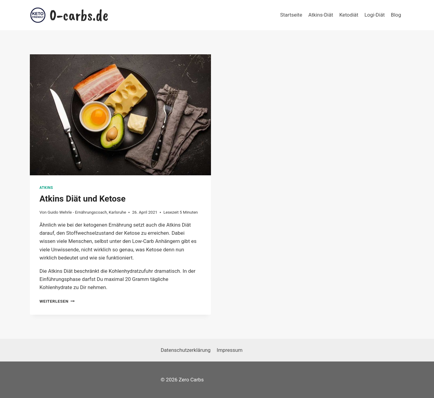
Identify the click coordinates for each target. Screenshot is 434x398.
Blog (396, 15)
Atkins (46, 188)
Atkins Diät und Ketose (82, 199)
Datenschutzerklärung (185, 350)
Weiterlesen (57, 301)
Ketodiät (348, 15)
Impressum (230, 350)
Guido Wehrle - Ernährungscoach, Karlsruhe (87, 212)
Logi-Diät (374, 15)
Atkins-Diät (320, 15)
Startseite (291, 15)
